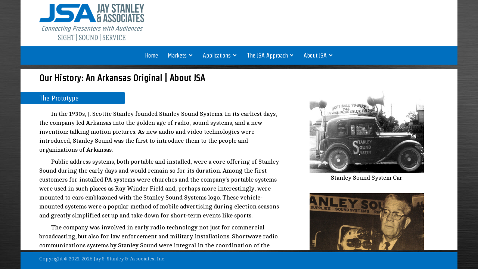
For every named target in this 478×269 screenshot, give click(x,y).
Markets (180, 55)
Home (151, 55)
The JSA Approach (270, 55)
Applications (220, 55)
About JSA (318, 55)
